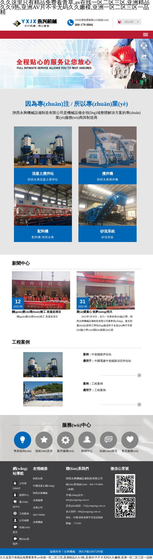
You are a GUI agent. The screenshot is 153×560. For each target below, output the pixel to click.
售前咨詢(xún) (22, 451)
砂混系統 (107, 231)
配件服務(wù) (65, 451)
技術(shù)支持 (44, 451)
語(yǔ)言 (129, 21)
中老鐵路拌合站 (101, 354)
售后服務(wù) (130, 451)
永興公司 (38, 507)
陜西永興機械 (40, 493)
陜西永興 (38, 478)
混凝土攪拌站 (43, 174)
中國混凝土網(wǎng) (44, 485)
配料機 (42, 231)
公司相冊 (24, 520)
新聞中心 (21, 263)
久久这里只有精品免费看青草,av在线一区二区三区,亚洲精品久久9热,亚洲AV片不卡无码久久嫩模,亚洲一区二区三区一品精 (76, 557)
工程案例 (97, 383)
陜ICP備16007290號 (91, 551)
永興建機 (38, 500)
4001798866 (39, 514)
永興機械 (38, 522)
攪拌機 (107, 174)
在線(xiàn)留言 (108, 451)
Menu (145, 33)
